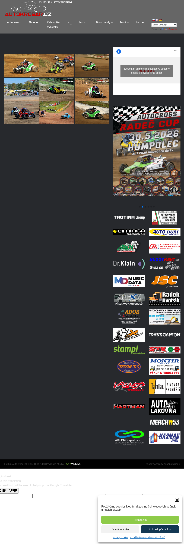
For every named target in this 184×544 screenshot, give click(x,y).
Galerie (33, 22)
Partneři (140, 22)
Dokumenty (103, 22)
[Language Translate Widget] (164, 25)
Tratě (123, 22)
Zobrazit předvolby (160, 529)
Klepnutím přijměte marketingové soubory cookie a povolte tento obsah (147, 70)
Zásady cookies (120, 537)
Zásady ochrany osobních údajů (163, 464)
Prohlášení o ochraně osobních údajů (147, 537)
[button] (177, 500)
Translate (169, 29)
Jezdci (82, 22)
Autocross (13, 22)
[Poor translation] (12, 491)
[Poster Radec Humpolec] (146, 202)
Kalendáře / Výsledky (58, 25)
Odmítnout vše (120, 529)
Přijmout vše (140, 519)
